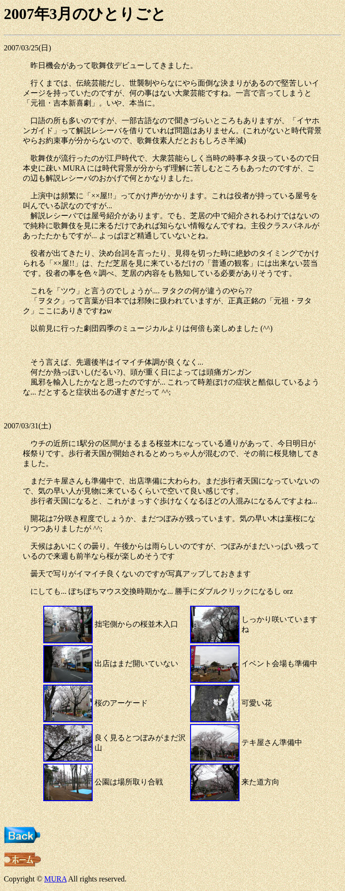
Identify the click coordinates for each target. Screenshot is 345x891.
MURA (55, 879)
